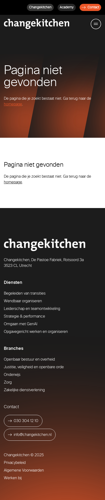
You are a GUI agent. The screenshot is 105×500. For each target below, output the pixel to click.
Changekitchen (40, 7)
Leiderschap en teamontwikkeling (32, 308)
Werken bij (13, 478)
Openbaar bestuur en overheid (29, 359)
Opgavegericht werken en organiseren (36, 331)
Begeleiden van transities (25, 293)
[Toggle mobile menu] (96, 24)
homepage (13, 104)
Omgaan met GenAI (20, 324)
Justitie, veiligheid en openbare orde (34, 367)
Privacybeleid (15, 462)
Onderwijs (12, 374)
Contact (90, 7)
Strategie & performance (24, 316)
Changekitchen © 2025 (24, 455)
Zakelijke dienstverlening (24, 390)
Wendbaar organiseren (23, 301)
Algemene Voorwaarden (24, 470)
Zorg (8, 382)
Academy (67, 7)
